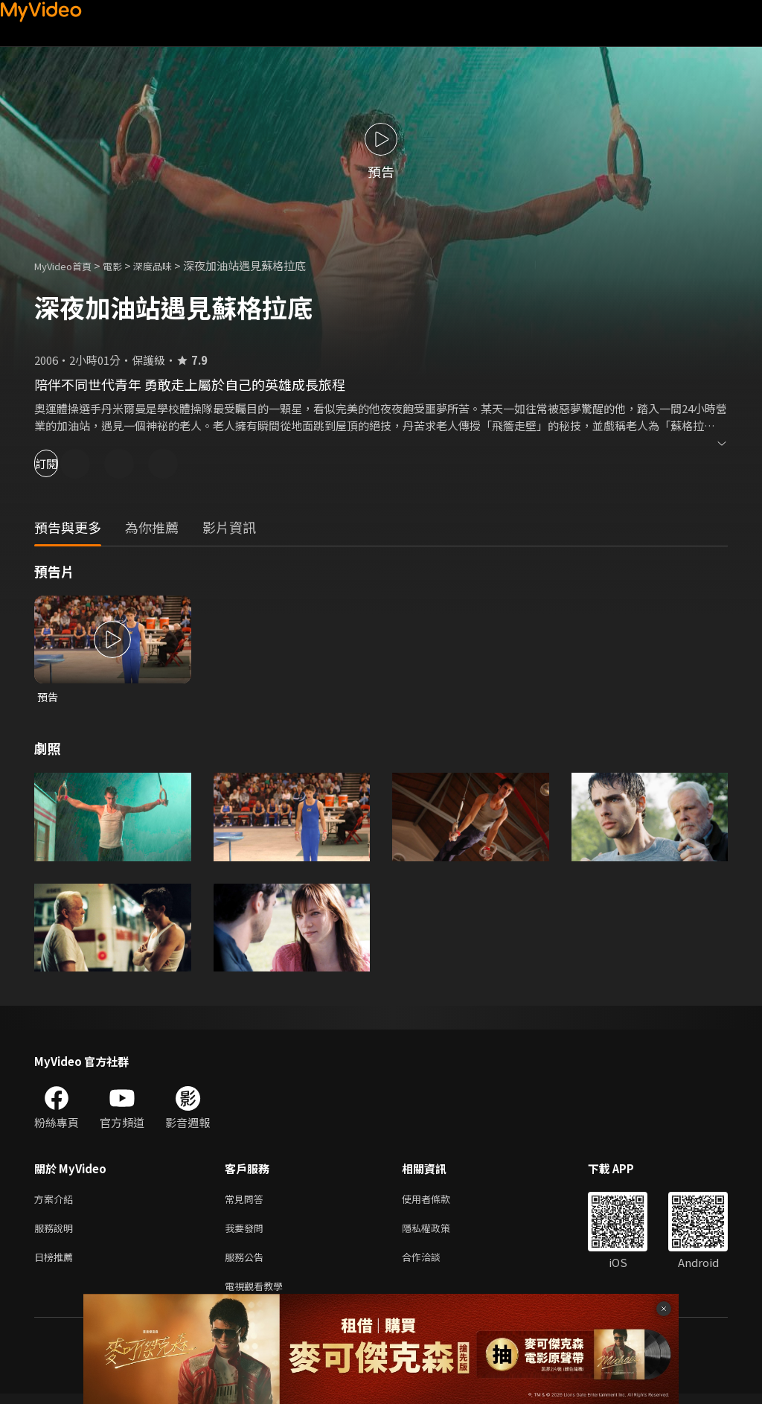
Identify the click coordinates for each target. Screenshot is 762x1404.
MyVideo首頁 (68, 265)
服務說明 (56, 1232)
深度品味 (169, 265)
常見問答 (247, 1201)
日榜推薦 (56, 1263)
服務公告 (247, 1263)
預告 (48, 697)
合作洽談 (433, 1263)
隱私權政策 (439, 1232)
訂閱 (64, 463)
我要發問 (247, 1232)
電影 (124, 265)
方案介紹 (56, 1201)
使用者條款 (439, 1201)
